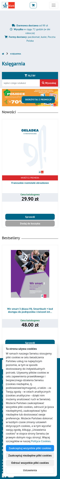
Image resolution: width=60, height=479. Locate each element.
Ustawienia (30, 470)
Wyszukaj (49, 82)
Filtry (30, 75)
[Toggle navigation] (53, 5)
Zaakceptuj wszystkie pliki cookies (30, 448)
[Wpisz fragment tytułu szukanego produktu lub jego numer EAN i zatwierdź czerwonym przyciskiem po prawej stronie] (21, 83)
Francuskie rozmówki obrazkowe (30, 182)
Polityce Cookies (40, 441)
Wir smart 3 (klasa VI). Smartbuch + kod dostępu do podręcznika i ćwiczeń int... (30, 310)
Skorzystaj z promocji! (39, 99)
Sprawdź (30, 216)
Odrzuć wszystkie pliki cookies (30, 463)
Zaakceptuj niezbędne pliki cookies (30, 455)
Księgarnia (15, 54)
